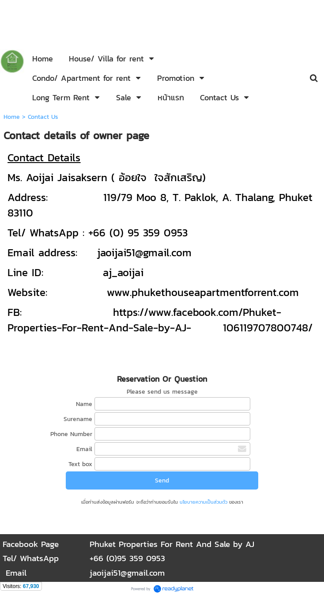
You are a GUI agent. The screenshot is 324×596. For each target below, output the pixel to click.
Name (84, 404)
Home (12, 116)
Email (84, 449)
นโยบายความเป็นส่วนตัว (203, 501)
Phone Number (71, 434)
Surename (78, 419)
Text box (80, 464)
